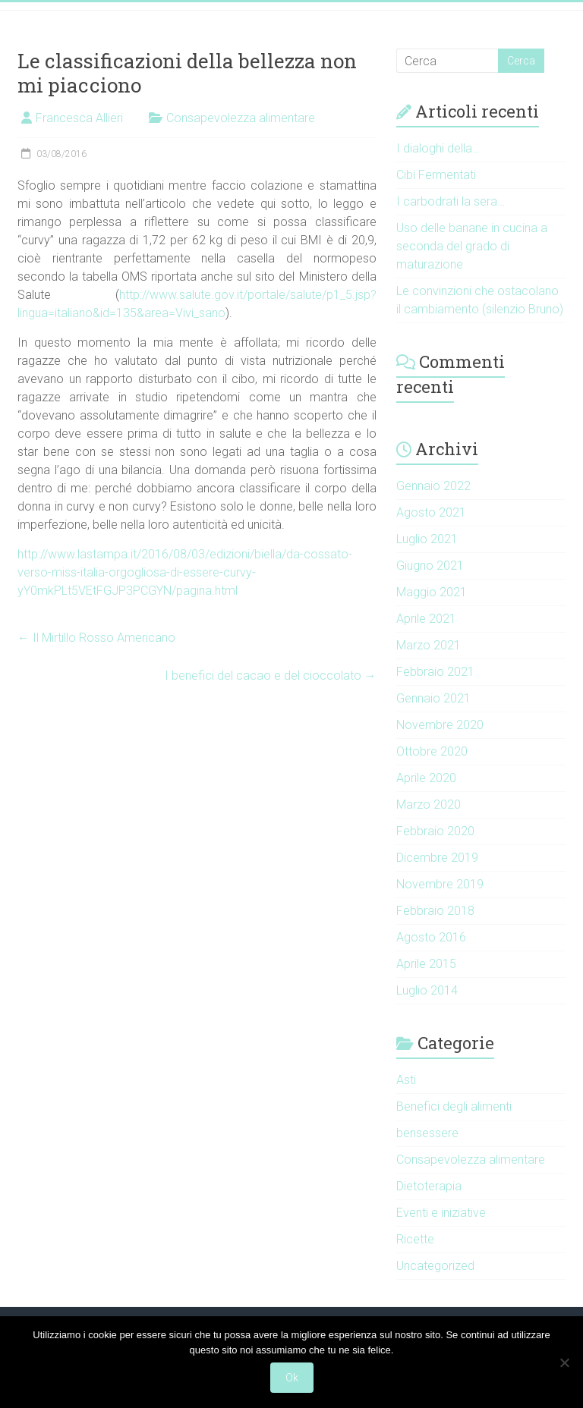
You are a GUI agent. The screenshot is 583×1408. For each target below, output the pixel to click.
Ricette (415, 1239)
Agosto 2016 (431, 937)
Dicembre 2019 (437, 857)
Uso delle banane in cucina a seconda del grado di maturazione (471, 246)
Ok (291, 1378)
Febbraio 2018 (435, 911)
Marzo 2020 (428, 804)
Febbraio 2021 (435, 672)
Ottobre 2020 (432, 751)
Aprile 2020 (426, 778)
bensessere (427, 1133)
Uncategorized (435, 1266)
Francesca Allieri (79, 118)
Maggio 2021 (431, 592)
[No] (564, 1362)
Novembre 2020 (440, 725)
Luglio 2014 (427, 990)
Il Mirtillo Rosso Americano (96, 637)
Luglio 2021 (427, 539)
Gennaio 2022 (433, 486)
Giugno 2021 (430, 565)
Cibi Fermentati (436, 175)
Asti (406, 1080)
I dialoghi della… (438, 148)
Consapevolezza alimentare (240, 118)
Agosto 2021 (431, 512)
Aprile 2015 (426, 964)
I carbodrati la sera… (450, 201)
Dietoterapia (429, 1186)
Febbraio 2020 (435, 831)
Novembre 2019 (440, 884)
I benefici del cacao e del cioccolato (271, 675)
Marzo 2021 (428, 645)
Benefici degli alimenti (454, 1106)
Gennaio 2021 (433, 698)
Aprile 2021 (426, 618)
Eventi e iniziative (441, 1212)
